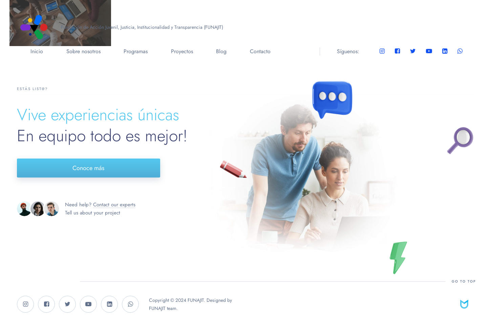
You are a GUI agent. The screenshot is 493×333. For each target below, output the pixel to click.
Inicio (36, 51)
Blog (221, 51)
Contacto (260, 51)
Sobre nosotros (83, 51)
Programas (136, 51)
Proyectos (182, 51)
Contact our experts (114, 204)
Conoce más (88, 168)
